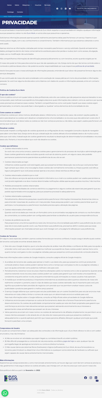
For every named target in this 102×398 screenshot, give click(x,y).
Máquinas (23, 5)
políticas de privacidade (84, 66)
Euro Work (31, 33)
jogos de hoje (68, 341)
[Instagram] (61, 9)
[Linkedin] (66, 9)
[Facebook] (57, 9)
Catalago (10, 12)
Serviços (43, 5)
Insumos (35, 5)
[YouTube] (70, 9)
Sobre (15, 5)
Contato (19, 12)
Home (9, 5)
